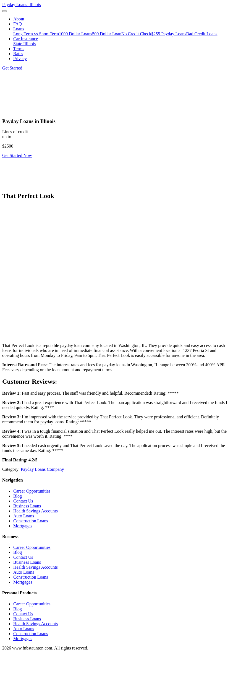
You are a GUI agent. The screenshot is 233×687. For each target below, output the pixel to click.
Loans (18, 28)
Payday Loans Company (42, 469)
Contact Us (23, 501)
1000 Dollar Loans (75, 33)
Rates (18, 53)
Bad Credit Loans (202, 33)
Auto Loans (23, 516)
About (18, 19)
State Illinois (24, 43)
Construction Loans (30, 520)
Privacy (20, 58)
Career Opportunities (32, 491)
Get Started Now (17, 155)
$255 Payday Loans (168, 33)
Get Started (12, 68)
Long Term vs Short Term (36, 33)
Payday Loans (21, 4)
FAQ (17, 24)
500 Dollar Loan (106, 33)
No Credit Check (136, 33)
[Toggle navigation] (4, 11)
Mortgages (22, 525)
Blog (17, 496)
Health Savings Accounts (35, 511)
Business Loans (27, 506)
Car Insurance (25, 38)
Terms (18, 48)
